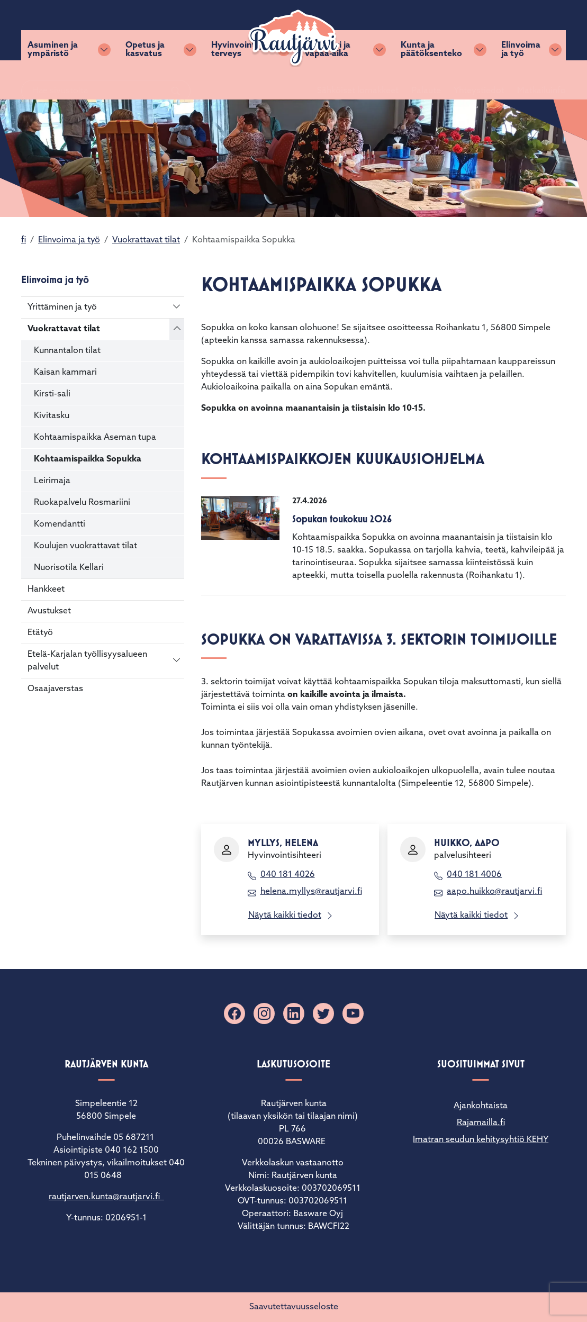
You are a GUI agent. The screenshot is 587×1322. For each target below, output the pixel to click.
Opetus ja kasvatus (145, 79)
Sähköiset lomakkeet (345, 30)
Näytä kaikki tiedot (284, 915)
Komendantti (59, 524)
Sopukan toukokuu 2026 (342, 519)
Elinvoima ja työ (520, 79)
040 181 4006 (474, 875)
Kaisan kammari (65, 372)
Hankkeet (46, 589)
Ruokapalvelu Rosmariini (82, 503)
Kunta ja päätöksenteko (431, 79)
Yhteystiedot (466, 30)
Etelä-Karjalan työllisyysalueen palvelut (87, 661)
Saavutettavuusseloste (293, 1307)
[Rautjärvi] (293, 38)
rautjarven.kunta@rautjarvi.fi (106, 1197)
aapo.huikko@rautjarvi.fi (494, 892)
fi (23, 240)
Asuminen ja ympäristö (53, 79)
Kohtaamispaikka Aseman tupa (95, 437)
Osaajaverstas (55, 689)
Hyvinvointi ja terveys (239, 79)
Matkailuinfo (528, 30)
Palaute (413, 30)
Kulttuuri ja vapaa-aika (327, 79)
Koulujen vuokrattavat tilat (85, 546)
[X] (323, 1013)
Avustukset (49, 611)
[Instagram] (264, 1013)
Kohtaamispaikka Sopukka (87, 459)
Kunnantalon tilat (67, 351)
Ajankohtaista (481, 1106)
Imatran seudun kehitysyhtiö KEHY (480, 1140)
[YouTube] (353, 1013)
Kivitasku (51, 416)
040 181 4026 (287, 875)
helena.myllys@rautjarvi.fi (311, 892)
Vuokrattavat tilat (146, 240)
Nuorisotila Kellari (69, 568)
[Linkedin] (293, 1013)
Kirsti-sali (52, 394)
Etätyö (40, 633)
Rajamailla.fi (481, 1123)
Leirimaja (52, 481)
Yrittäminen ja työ (62, 307)
